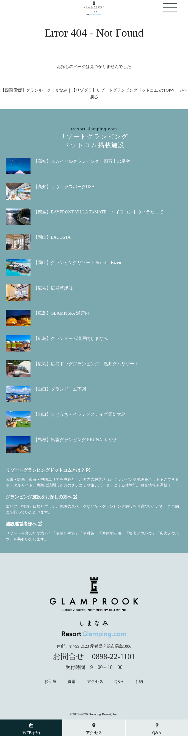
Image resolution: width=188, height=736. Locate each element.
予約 (139, 682)
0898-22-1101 (113, 656)
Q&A (118, 682)
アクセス (95, 682)
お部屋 (50, 682)
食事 (72, 682)
